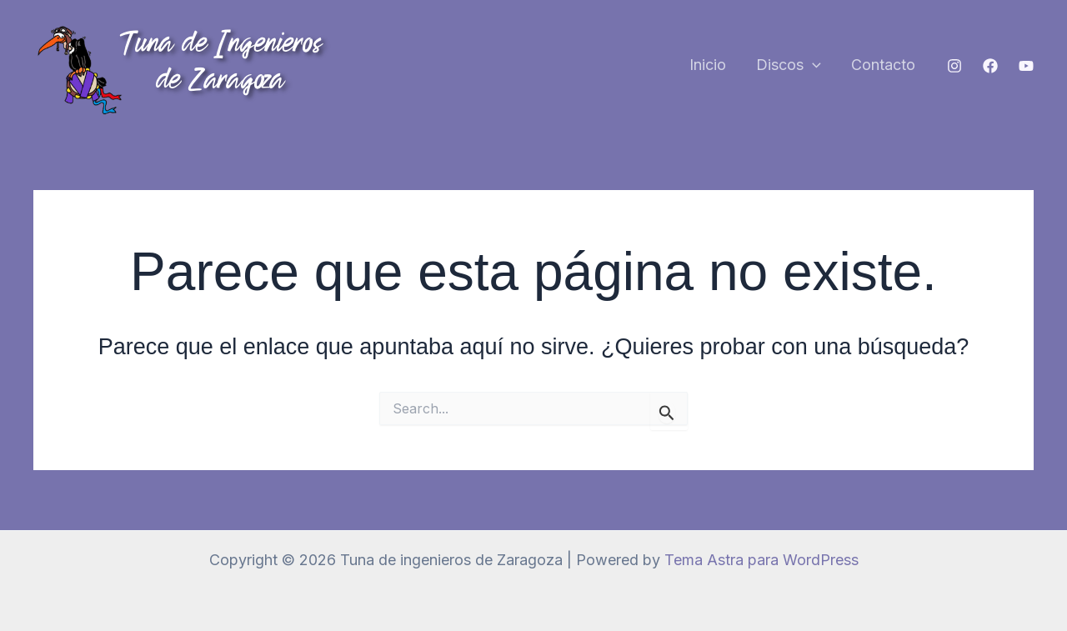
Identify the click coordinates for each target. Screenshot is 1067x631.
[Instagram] (954, 65)
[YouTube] (1026, 65)
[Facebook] (990, 65)
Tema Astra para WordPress (761, 559)
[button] (812, 65)
